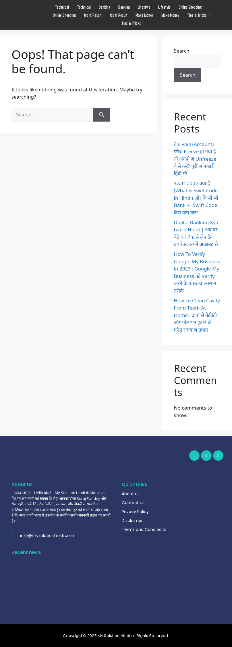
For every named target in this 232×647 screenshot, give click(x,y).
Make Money (144, 15)
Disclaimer (132, 520)
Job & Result (93, 15)
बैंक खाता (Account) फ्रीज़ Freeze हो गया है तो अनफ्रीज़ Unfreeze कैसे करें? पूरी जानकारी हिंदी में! (195, 159)
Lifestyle (144, 7)
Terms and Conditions (144, 529)
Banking (104, 7)
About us (131, 494)
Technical (62, 7)
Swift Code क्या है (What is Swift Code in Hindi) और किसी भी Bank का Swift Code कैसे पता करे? (196, 198)
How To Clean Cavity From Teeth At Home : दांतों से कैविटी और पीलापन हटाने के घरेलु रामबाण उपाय (197, 315)
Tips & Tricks (197, 15)
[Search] (101, 115)
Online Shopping (190, 7)
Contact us (133, 503)
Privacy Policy (135, 511)
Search (182, 50)
